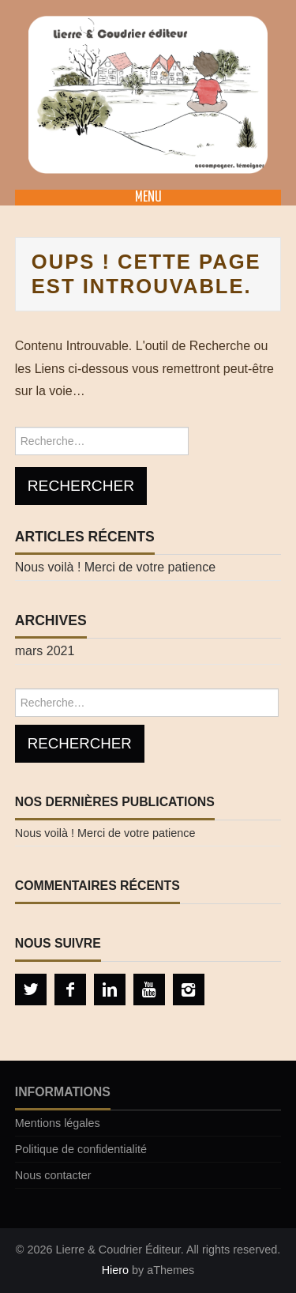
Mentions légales (57, 1123)
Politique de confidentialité (81, 1149)
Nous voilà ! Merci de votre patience (115, 567)
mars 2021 (45, 651)
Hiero (115, 1270)
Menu (148, 197)
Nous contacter (53, 1175)
